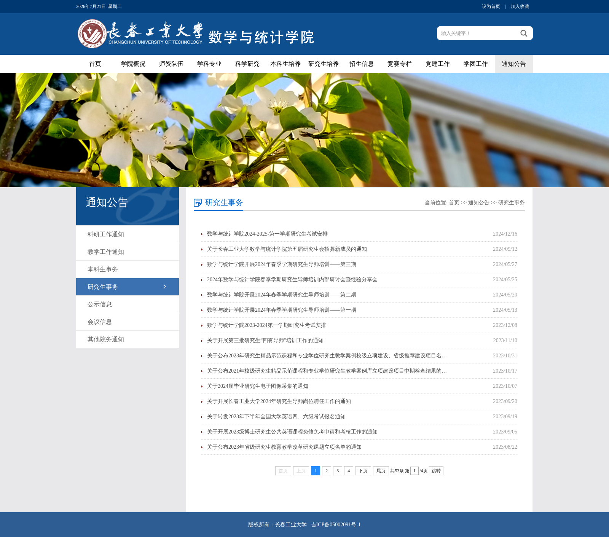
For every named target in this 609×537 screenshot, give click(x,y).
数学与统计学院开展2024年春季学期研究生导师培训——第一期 (281, 310)
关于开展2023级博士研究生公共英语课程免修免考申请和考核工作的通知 (292, 432)
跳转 (436, 470)
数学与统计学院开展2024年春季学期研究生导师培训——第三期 (281, 264)
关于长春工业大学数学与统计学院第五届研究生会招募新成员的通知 (287, 249)
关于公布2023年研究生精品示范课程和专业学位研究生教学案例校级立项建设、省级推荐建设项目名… (327, 356)
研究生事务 (103, 287)
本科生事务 (103, 269)
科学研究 (247, 64)
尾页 (381, 470)
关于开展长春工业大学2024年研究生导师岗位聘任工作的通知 (279, 401)
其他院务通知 (106, 339)
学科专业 (209, 64)
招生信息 (361, 64)
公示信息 (100, 304)
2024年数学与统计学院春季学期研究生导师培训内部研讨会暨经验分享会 (292, 279)
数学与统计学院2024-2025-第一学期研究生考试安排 (267, 234)
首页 (95, 64)
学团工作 (476, 64)
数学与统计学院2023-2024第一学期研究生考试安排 (266, 325)
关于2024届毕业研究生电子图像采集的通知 (257, 386)
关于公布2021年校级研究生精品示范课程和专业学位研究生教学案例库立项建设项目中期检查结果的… (327, 371)
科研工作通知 (106, 234)
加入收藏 (520, 6)
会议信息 (100, 322)
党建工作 (438, 64)
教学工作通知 (106, 252)
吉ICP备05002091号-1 (336, 524)
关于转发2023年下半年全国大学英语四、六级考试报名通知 (276, 416)
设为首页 (491, 6)
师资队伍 (171, 64)
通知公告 (514, 64)
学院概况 (133, 64)
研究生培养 (323, 64)
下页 (363, 470)
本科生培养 (285, 64)
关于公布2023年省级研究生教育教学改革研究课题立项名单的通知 (284, 447)
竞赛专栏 (399, 64)
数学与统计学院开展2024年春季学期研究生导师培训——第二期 (281, 295)
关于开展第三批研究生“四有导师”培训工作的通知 (265, 340)
